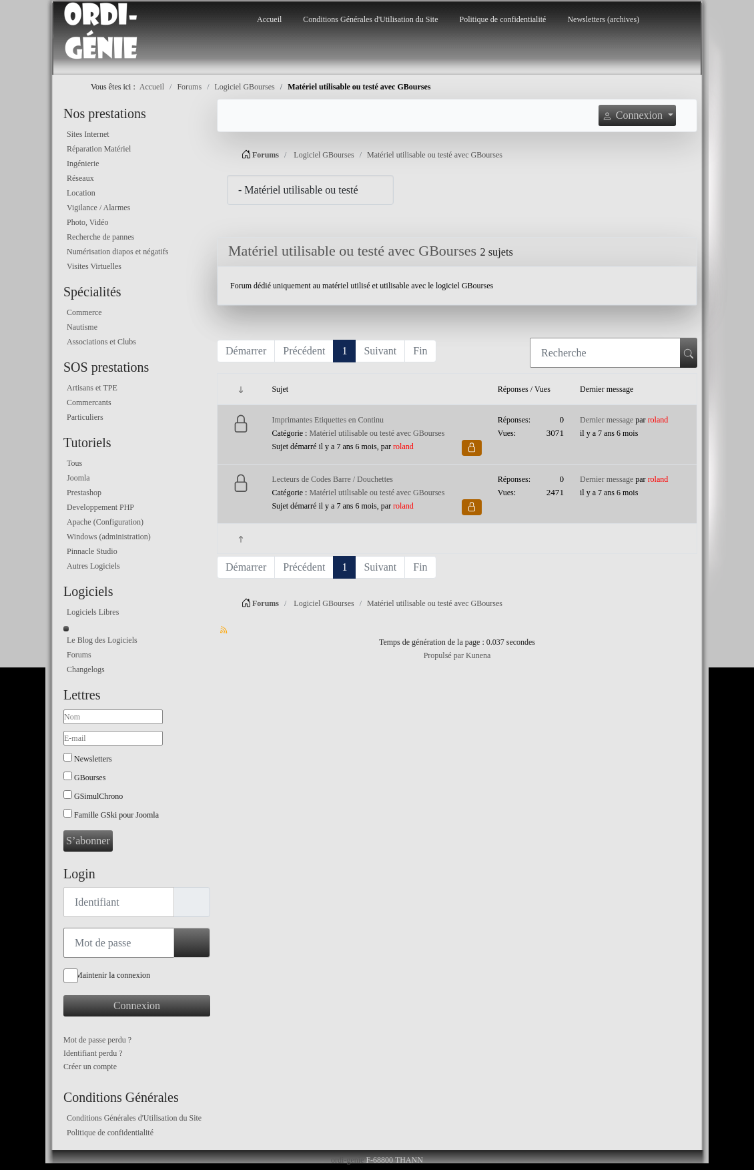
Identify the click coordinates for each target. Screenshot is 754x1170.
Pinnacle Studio (92, 551)
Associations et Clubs (101, 341)
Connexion (136, 1005)
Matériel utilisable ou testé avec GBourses (352, 250)
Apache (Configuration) (105, 522)
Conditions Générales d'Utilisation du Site (370, 19)
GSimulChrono (98, 796)
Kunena (478, 655)
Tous (74, 463)
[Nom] (113, 716)
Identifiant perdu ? (93, 1053)
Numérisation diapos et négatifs (117, 251)
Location (81, 193)
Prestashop (84, 492)
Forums (79, 654)
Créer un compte (90, 1066)
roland (403, 446)
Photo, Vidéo (87, 222)
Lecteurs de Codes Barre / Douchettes (332, 479)
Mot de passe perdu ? (97, 1040)
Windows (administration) (109, 536)
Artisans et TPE (92, 387)
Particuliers (85, 417)
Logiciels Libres (93, 612)
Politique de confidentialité (502, 19)
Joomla (78, 478)
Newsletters (93, 759)
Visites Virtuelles (94, 266)
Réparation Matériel (99, 149)
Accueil (269, 19)
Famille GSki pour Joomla (116, 815)
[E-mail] (113, 738)
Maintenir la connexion (112, 975)
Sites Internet (88, 134)
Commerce (84, 312)
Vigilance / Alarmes (98, 207)
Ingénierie (83, 163)
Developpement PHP (100, 507)
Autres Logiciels (93, 566)
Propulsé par (445, 655)
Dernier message (606, 419)
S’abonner (88, 840)
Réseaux (80, 178)
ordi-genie (347, 1160)
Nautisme (82, 327)
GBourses (89, 777)
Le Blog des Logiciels (102, 640)
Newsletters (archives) (603, 19)
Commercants (89, 402)
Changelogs (86, 669)
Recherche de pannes (100, 237)
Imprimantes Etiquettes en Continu (328, 419)
